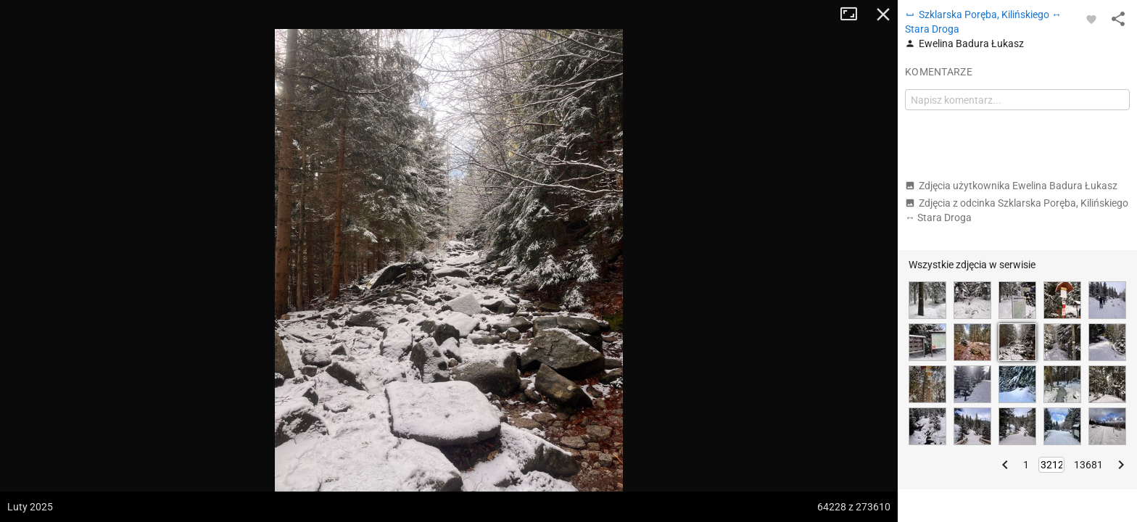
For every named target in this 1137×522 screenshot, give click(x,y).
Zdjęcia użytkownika (1011, 185)
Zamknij (883, 14)
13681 (1088, 465)
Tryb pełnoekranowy (854, 14)
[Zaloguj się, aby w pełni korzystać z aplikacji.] (1091, 19)
